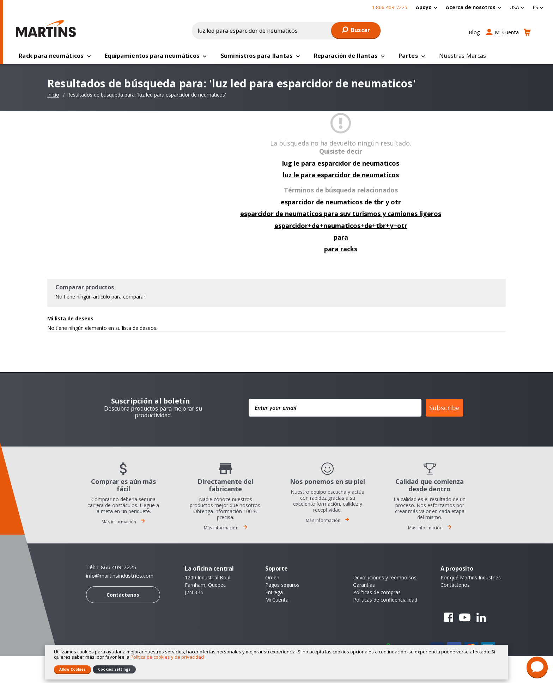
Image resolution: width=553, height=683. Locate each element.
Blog (474, 32)
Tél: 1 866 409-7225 (111, 567)
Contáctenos (123, 595)
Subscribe (444, 408)
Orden (272, 578)
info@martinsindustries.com (119, 576)
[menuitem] (426, 7)
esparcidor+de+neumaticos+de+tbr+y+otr (340, 226)
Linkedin (481, 618)
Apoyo (424, 7)
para (341, 238)
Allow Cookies (72, 669)
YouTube (465, 618)
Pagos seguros (282, 585)
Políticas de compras (377, 593)
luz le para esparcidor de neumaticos (341, 175)
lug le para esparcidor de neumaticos (340, 164)
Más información (123, 522)
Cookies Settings (114, 669)
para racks (340, 249)
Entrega (274, 593)
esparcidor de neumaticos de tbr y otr (341, 202)
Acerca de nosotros (471, 7)
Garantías (364, 585)
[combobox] (286, 30)
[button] (517, 7)
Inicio (53, 95)
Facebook (448, 618)
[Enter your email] (335, 408)
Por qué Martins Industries (470, 578)
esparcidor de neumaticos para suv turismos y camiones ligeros (340, 214)
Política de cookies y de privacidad (167, 657)
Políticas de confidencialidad (385, 600)
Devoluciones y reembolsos (385, 578)
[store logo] (47, 28)
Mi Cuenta (507, 32)
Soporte (276, 569)
